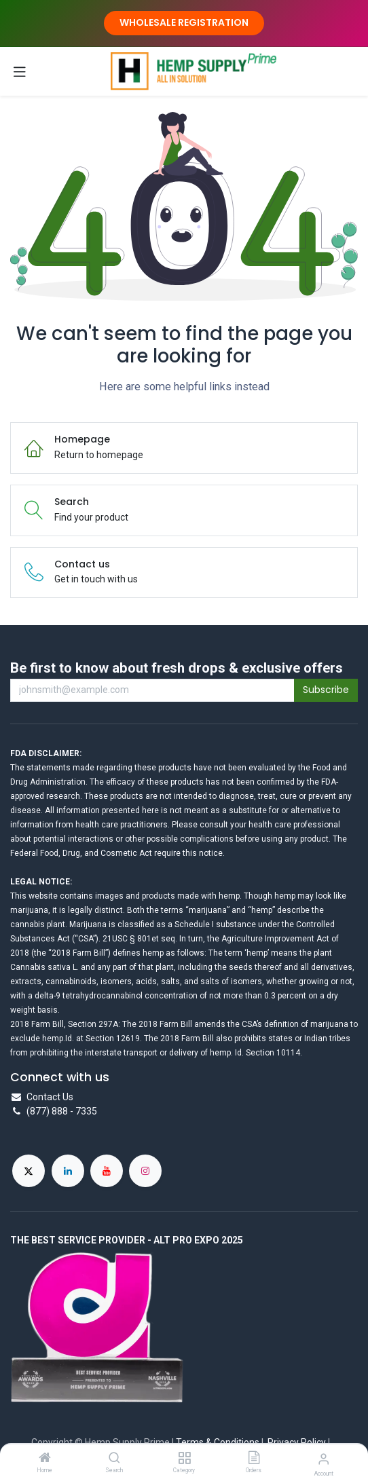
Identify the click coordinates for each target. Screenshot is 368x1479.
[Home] (45, 1458)
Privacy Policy (297, 1442)
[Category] (184, 1458)
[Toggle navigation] (19, 71)
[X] (28, 1171)
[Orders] (254, 1458)
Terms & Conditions (217, 1442)
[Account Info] (323, 1459)
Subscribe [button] (326, 689)
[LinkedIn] (68, 1171)
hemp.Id (57, 1038)
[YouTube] (106, 1171)
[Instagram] (145, 1171)
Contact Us (49, 1096)
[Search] (114, 1458)
